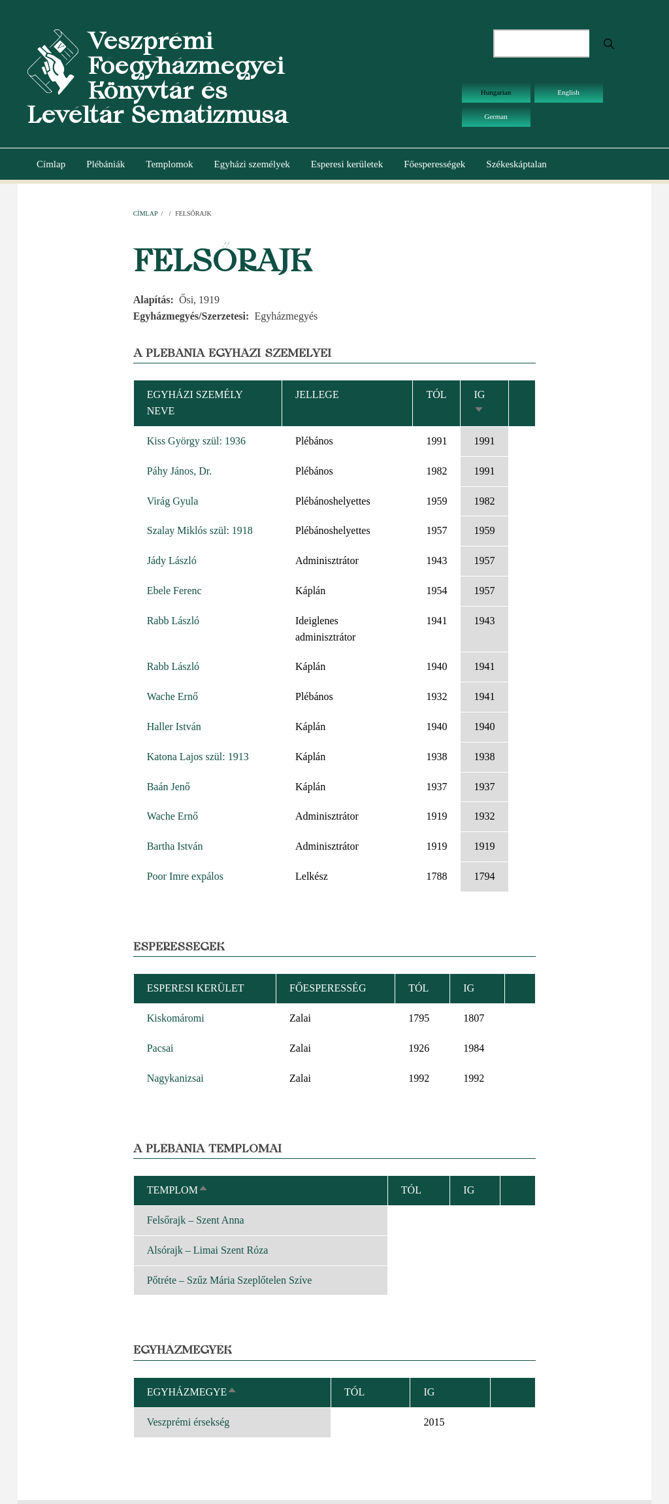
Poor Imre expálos (185, 876)
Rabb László (173, 620)
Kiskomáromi (175, 1018)
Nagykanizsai (175, 1078)
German (495, 116)
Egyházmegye (192, 1391)
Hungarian (496, 92)
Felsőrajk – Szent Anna (195, 1220)
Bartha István (175, 846)
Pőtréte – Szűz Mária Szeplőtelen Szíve (229, 1280)
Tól (436, 394)
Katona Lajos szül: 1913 (198, 756)
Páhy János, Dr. (179, 470)
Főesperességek (434, 164)
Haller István (174, 726)
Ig (428, 1391)
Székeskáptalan (516, 164)
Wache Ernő (172, 696)
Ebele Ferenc (174, 590)
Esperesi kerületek (347, 164)
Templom (177, 1189)
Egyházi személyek (252, 164)
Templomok (169, 164)
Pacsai (160, 1048)
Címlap (51, 164)
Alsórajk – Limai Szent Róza (208, 1250)
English (568, 92)
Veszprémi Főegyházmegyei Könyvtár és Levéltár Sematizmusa (157, 78)
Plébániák (105, 164)
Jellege (317, 394)
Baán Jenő (168, 786)
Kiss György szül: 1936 (196, 440)
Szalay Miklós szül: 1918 (200, 530)
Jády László (172, 560)
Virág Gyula (173, 501)
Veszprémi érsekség (188, 1422)
